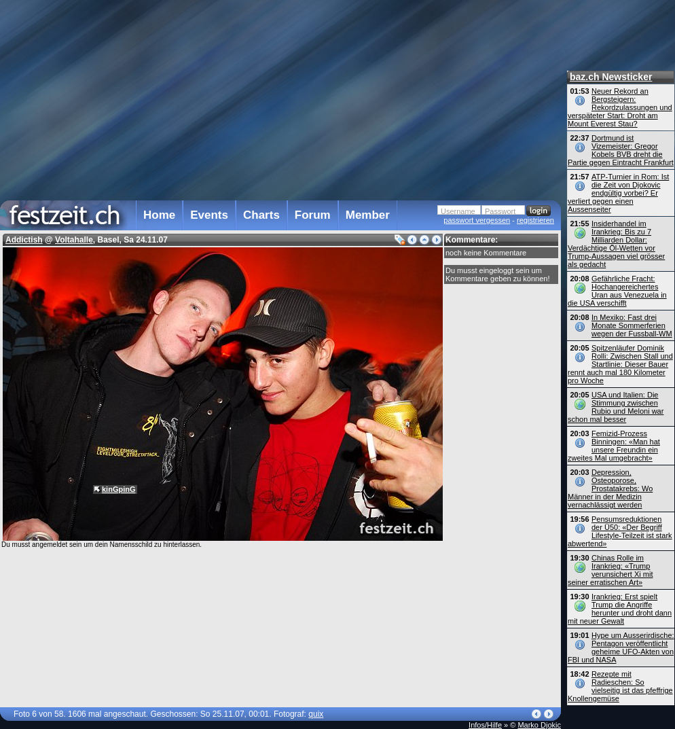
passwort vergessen (476, 220)
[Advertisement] (277, 98)
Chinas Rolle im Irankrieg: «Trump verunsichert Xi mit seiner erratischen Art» (610, 570)
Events (209, 215)
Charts (261, 215)
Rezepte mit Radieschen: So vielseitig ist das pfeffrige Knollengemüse (620, 686)
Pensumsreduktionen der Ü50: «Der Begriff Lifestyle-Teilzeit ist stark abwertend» (620, 531)
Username (458, 211)
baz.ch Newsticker (611, 76)
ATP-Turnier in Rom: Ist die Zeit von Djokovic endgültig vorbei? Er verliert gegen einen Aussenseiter (618, 193)
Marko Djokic (539, 725)
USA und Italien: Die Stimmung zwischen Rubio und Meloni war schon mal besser (615, 407)
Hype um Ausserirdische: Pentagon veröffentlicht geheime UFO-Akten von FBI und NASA (621, 647)
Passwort (500, 211)
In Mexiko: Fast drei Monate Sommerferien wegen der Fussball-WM (631, 325)
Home (159, 215)
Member (368, 215)
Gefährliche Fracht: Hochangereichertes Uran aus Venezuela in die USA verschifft (617, 290)
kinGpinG (119, 489)
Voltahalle (74, 240)
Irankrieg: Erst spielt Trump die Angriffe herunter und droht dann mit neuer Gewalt (620, 608)
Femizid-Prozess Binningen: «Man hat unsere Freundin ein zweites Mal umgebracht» (614, 445)
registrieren (535, 220)
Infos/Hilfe (485, 725)
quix (315, 714)
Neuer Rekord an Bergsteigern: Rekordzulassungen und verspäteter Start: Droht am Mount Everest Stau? (620, 107)
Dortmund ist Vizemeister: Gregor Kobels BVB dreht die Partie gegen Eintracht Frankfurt (621, 150)
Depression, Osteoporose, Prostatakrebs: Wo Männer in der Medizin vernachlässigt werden (610, 488)
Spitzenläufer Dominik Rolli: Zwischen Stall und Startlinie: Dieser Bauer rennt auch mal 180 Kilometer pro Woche (620, 364)
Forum (313, 215)
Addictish (24, 240)
